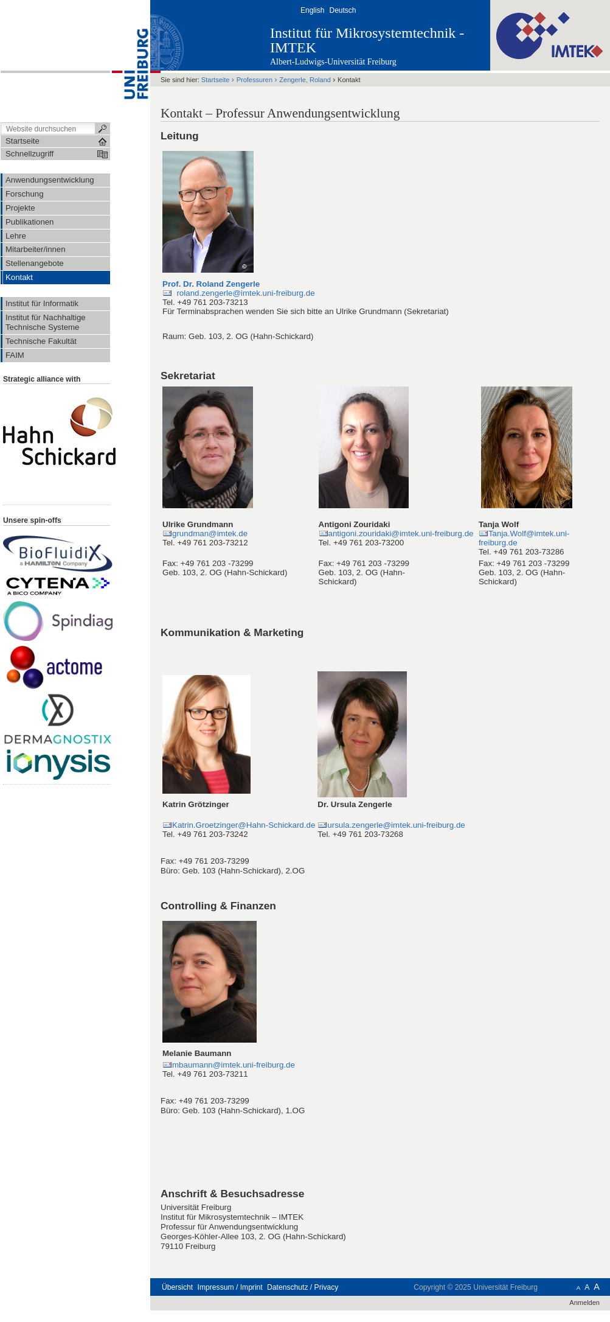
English (312, 10)
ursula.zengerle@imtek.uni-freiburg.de (396, 825)
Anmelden (584, 1302)
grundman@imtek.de (210, 533)
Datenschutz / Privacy (302, 1287)
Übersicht (177, 1287)
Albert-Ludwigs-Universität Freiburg (333, 61)
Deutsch (342, 10)
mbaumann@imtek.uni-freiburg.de (233, 1064)
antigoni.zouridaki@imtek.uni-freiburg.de (401, 533)
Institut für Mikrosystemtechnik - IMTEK (367, 40)
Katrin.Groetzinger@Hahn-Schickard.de (243, 825)
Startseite (215, 79)
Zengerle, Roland (305, 79)
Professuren (254, 79)
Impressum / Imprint (230, 1287)
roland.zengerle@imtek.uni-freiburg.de (243, 293)
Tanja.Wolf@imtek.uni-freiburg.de (524, 538)
